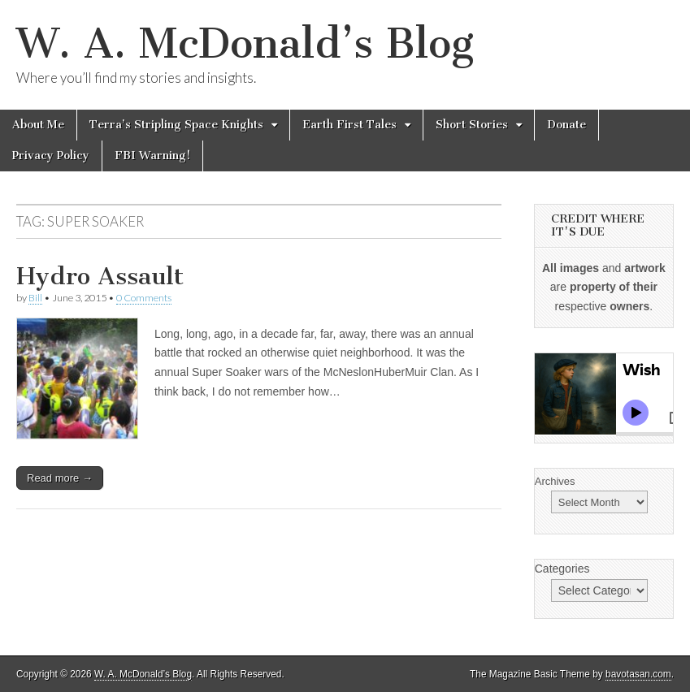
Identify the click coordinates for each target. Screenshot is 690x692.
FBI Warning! (152, 155)
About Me (38, 125)
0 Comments (143, 298)
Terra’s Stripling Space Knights (176, 125)
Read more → (60, 478)
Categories (562, 568)
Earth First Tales (349, 125)
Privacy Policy (50, 155)
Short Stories (472, 125)
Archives (555, 481)
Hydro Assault (100, 276)
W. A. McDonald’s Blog (245, 43)
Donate (566, 125)
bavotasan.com (638, 674)
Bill (35, 298)
